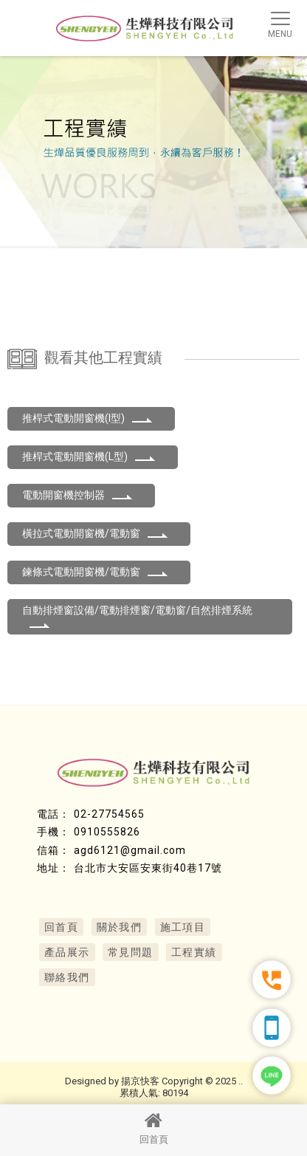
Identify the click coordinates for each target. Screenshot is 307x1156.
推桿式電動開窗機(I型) (87, 418)
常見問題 (131, 952)
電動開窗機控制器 (77, 495)
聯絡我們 (67, 977)
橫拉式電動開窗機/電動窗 (95, 533)
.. (240, 1081)
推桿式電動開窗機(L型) (89, 456)
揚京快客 (140, 1081)
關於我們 (119, 927)
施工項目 (183, 927)
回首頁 (153, 1128)
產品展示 (67, 952)
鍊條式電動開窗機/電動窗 (95, 572)
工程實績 (194, 952)
